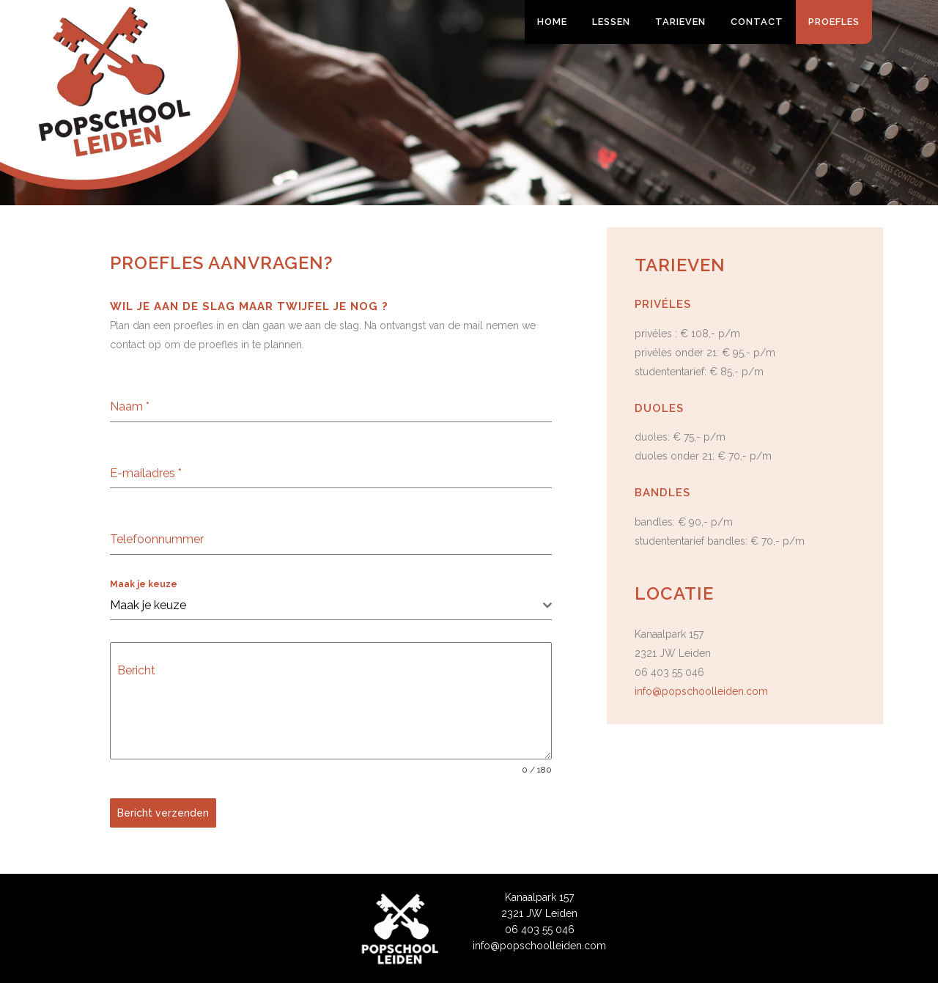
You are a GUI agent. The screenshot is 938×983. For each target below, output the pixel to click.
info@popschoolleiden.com (701, 691)
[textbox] (326, 605)
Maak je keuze (143, 584)
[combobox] (331, 606)
